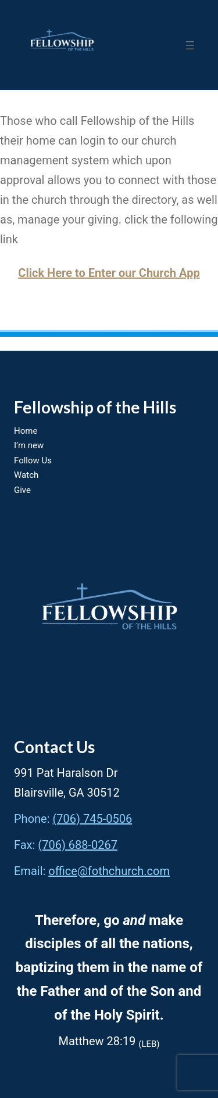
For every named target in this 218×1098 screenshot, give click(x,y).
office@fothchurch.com (109, 871)
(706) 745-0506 (93, 819)
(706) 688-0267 (77, 845)
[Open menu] (190, 45)
